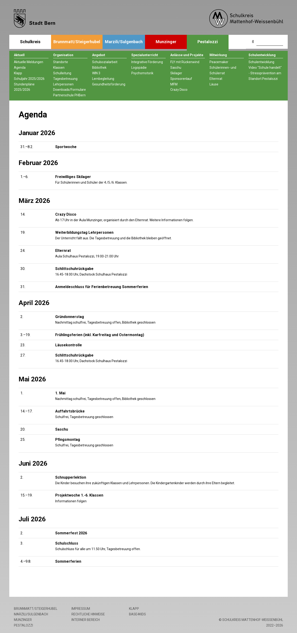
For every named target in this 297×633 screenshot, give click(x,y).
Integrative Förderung (147, 62)
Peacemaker (219, 62)
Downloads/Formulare (69, 89)
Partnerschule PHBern (69, 95)
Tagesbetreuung (65, 79)
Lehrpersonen (63, 84)
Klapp (18, 73)
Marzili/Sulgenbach (124, 41)
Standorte (60, 62)
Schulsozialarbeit (104, 62)
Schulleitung (62, 73)
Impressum (80, 608)
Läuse (214, 84)
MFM (174, 84)
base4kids (137, 614)
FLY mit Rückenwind (184, 62)
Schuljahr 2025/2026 (29, 79)
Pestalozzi (207, 41)
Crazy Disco (178, 89)
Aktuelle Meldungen (28, 62)
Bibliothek (99, 67)
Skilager (176, 73)
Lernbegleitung (103, 79)
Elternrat (216, 79)
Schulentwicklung (261, 62)
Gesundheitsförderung (108, 84)
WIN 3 (96, 73)
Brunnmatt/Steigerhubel (76, 41)
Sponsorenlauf (181, 79)
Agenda (20, 67)
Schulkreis (30, 41)
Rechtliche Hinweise (88, 614)
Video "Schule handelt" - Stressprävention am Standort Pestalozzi (265, 73)
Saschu (175, 67)
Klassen (59, 67)
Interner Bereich (85, 620)
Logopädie (139, 67)
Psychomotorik (142, 73)
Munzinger (166, 41)
